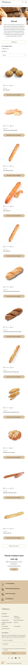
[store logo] (6, 2)
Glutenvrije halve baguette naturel (11, 291)
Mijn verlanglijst (22, 2)
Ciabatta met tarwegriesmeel (10, 130)
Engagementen (5, 620)
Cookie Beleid (5, 626)
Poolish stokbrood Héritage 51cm (11, 372)
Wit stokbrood (6, 210)
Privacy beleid (17, 626)
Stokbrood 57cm (7, 533)
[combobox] (14, 5)
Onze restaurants (5, 628)
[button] (14, 94)
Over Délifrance (5, 616)
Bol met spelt (6, 90)
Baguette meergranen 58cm (10, 492)
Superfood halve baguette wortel (11, 412)
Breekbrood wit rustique (9, 452)
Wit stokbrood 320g (8, 170)
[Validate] (14, 653)
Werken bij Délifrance (18, 620)
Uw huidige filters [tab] (7, 46)
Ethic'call (16, 622)
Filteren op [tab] (14, 42)
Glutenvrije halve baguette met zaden (12, 331)
